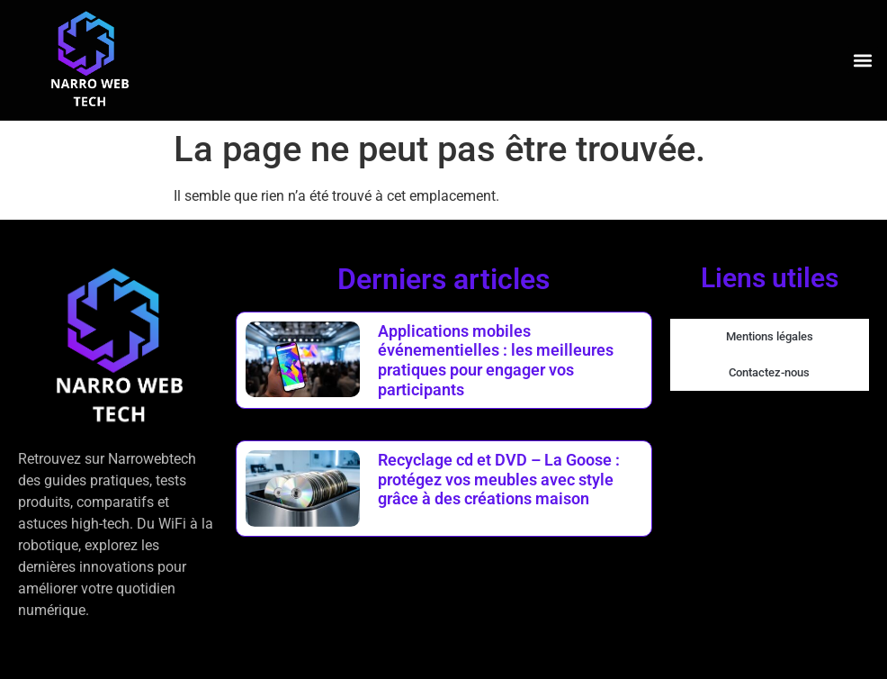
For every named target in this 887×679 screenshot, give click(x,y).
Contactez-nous (769, 372)
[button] (863, 60)
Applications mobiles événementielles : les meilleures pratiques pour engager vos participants (496, 360)
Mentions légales (769, 336)
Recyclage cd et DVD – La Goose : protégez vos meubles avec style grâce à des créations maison (499, 479)
